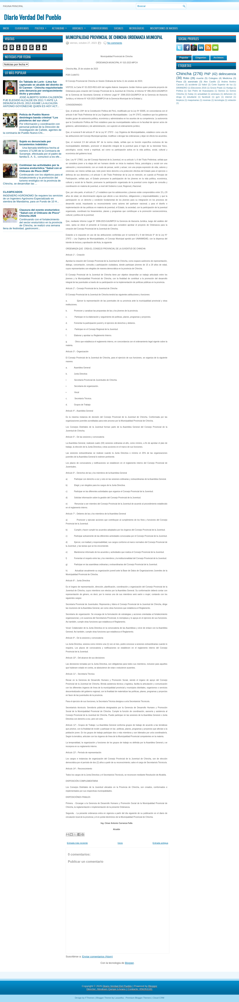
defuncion (228, 94)
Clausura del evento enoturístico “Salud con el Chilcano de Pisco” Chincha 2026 (39, 212)
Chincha (183, 73)
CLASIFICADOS (13, 191)
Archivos (219, 57)
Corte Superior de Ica (222, 85)
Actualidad (60, 27)
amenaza (215, 94)
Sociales (118, 28)
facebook (206, 97)
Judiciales (80, 27)
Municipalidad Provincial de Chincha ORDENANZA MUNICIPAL (114, 37)
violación (232, 100)
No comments (114, 43)
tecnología (219, 100)
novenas (207, 100)
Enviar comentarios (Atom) (97, 956)
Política (42, 27)
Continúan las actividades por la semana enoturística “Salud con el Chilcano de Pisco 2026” (40, 168)
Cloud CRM (158, 998)
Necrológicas (136, 28)
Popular (183, 57)
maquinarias (193, 100)
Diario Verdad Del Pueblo (32, 17)
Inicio (6, 28)
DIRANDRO (181, 88)
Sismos (221, 91)
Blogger (129, 962)
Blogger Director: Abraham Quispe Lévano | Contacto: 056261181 (122, 988)
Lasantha (119, 998)
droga (179, 97)
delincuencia (227, 74)
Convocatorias (99, 28)
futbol (204, 85)
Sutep (190, 94)
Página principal (13, 6)
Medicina (227, 78)
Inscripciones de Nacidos (164, 28)
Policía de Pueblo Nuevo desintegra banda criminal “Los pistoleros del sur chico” (38, 117)
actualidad (202, 94)
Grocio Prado (216, 88)
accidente (193, 85)
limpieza (180, 100)
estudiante (192, 97)
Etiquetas (201, 57)
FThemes (89, 998)
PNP (207, 74)
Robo (186, 78)
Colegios (213, 78)
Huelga (229, 88)
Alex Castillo (210, 82)
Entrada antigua (160, 843)
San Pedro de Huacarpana (201, 91)
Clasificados (22, 28)
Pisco (179, 81)
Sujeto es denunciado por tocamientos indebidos (35, 143)
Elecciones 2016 (199, 88)
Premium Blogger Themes (138, 998)
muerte (200, 78)
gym (218, 97)
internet (228, 97)
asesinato (193, 81)
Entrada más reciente (77, 843)
